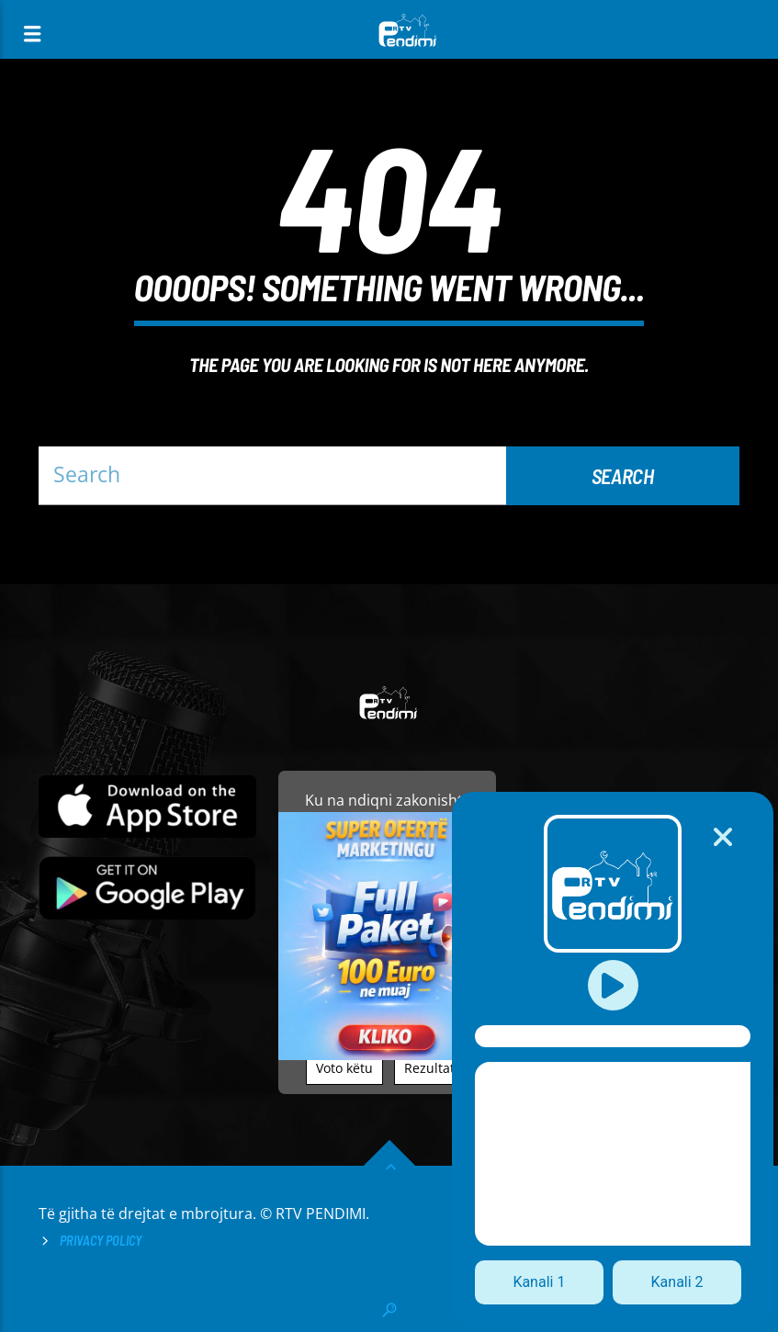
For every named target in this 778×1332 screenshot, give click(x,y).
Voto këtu (344, 1068)
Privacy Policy (100, 1240)
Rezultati (431, 1068)
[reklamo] (387, 1055)
